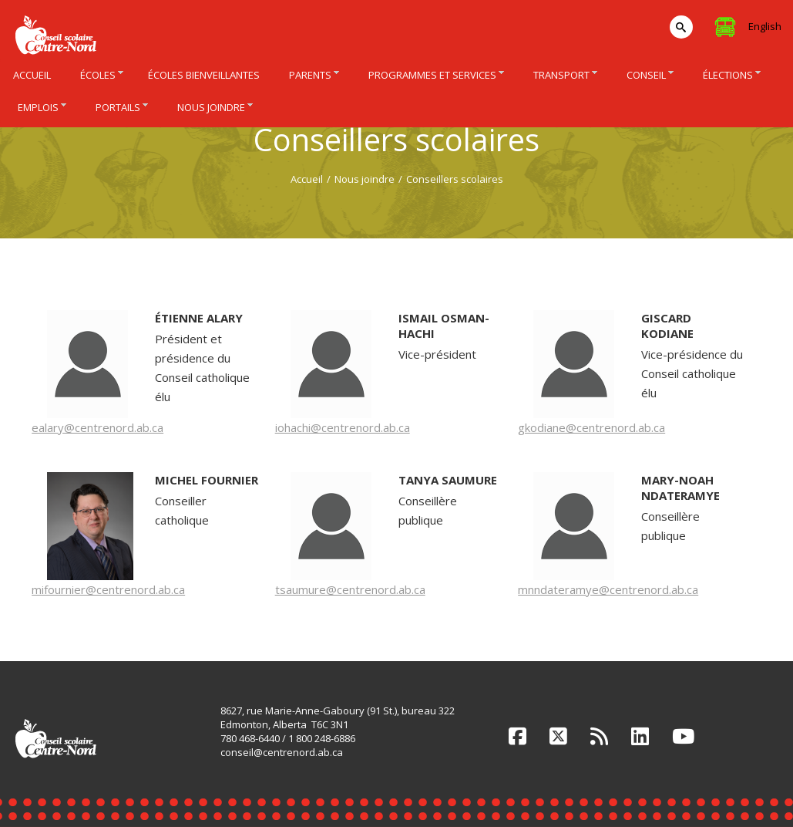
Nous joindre (364, 179)
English (764, 26)
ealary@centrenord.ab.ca (97, 427)
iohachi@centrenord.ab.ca (342, 427)
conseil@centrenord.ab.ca (281, 752)
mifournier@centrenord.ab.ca (108, 589)
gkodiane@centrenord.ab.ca (591, 427)
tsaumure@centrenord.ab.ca (350, 589)
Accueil (307, 179)
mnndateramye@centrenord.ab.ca (608, 589)
